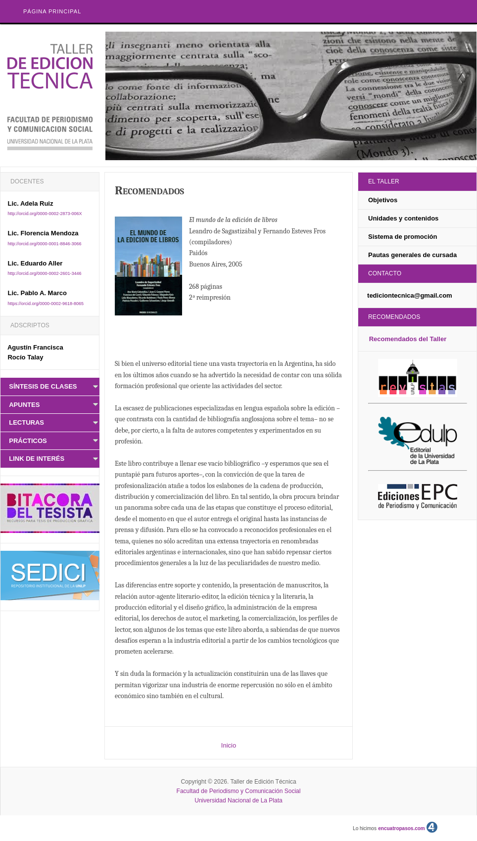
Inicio (228, 745)
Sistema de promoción (402, 236)
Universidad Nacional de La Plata (238, 800)
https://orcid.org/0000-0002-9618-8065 (45, 303)
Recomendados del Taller (408, 339)
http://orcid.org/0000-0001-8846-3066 (44, 243)
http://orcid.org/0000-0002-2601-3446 (44, 273)
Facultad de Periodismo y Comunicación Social (239, 791)
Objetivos (382, 200)
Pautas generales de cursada (412, 255)
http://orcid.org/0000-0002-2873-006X (44, 213)
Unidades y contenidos (403, 218)
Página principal (52, 11)
